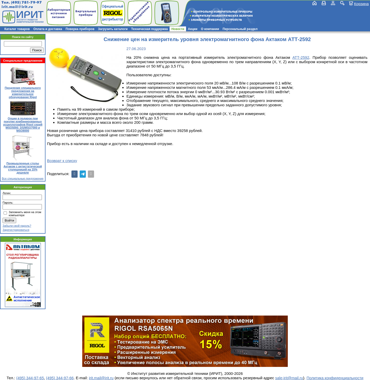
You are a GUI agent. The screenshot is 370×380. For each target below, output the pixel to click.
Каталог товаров (17, 29)
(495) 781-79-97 (26, 2)
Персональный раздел (240, 29)
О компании (210, 29)
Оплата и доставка (47, 29)
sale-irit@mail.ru (289, 378)
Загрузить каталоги (112, 29)
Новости (177, 29)
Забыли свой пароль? (17, 225)
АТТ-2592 (300, 57)
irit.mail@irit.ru (17, 7)
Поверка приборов (80, 29)
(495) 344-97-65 (30, 378)
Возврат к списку (62, 160)
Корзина (361, 4)
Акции (192, 29)
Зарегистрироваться (16, 229)
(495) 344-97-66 (60, 378)
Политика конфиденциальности (335, 378)
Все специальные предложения (22, 178)
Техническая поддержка (149, 29)
